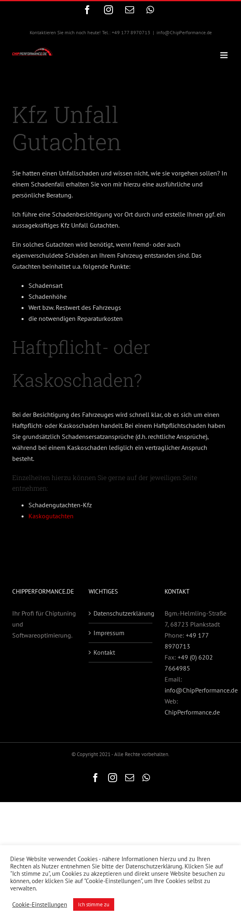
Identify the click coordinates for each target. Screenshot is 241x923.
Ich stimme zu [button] (93, 904)
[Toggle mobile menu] (224, 55)
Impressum (108, 633)
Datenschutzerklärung (121, 613)
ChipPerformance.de (192, 712)
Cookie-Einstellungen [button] (39, 904)
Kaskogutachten (51, 516)
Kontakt (104, 652)
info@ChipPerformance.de (184, 32)
